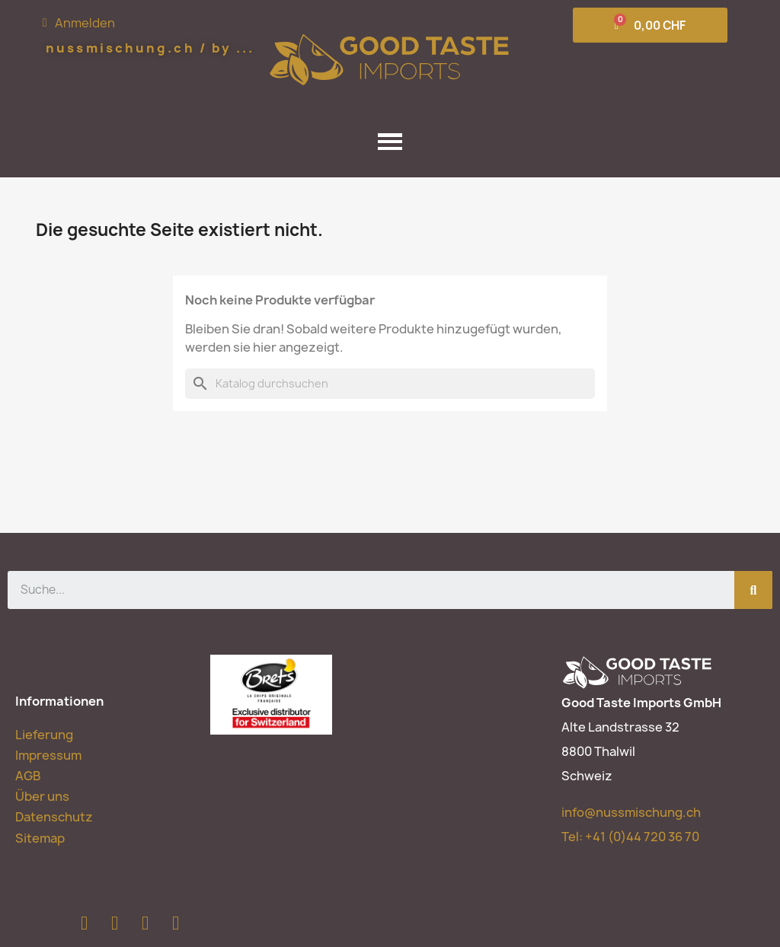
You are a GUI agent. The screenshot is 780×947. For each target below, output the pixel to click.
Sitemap (40, 838)
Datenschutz (54, 816)
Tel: (630, 836)
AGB (27, 775)
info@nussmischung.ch (631, 812)
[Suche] (390, 383)
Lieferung (44, 734)
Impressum (48, 755)
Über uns (42, 796)
